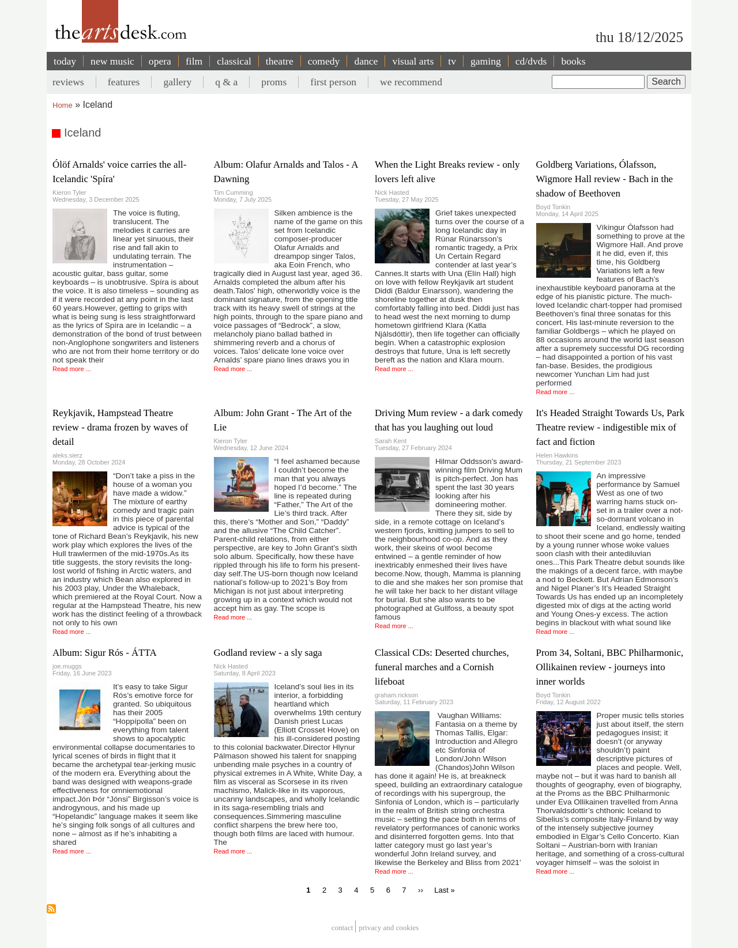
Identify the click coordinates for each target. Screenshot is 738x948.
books (573, 61)
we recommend (411, 82)
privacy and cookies (389, 928)
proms (274, 82)
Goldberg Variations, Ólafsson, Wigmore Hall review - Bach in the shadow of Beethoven (604, 179)
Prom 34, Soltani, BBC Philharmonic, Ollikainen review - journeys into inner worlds (610, 667)
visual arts (413, 61)
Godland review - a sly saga (268, 652)
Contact (342, 928)
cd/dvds (531, 61)
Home (62, 105)
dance (366, 61)
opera (160, 61)
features (124, 82)
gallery (177, 82)
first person (333, 82)
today (65, 61)
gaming (485, 61)
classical (234, 61)
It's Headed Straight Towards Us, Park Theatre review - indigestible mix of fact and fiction (610, 427)
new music (112, 61)
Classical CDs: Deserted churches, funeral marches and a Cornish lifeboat (442, 667)
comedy (324, 61)
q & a (226, 82)
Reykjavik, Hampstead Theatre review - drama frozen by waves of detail (120, 427)
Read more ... (71, 368)
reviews (68, 82)
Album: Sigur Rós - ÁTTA (104, 652)
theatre (279, 61)
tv (452, 61)
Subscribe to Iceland (51, 908)
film (194, 61)
